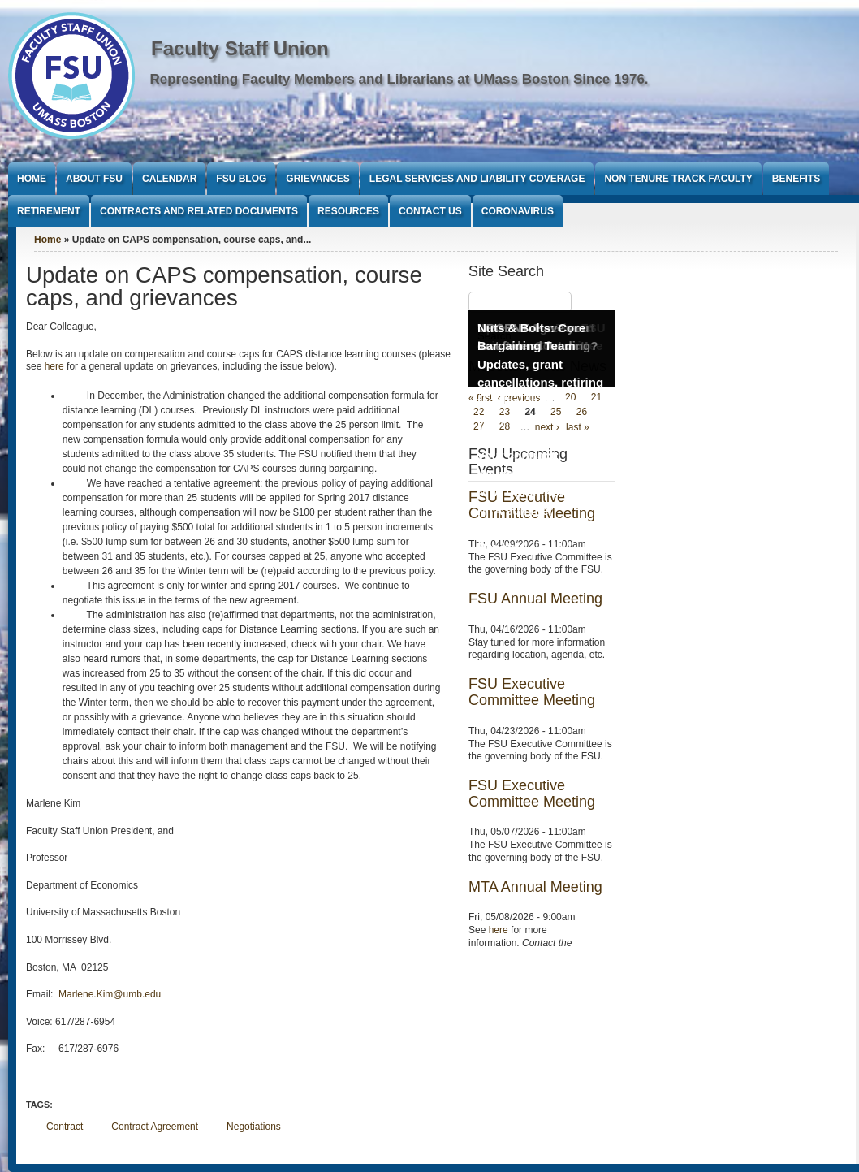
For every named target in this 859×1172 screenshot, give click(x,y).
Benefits (796, 178)
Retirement (48, 211)
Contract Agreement (154, 1126)
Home (31, 178)
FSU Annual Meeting (535, 598)
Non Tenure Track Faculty (678, 178)
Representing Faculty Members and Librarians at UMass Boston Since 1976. (399, 79)
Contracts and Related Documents (199, 211)
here (54, 366)
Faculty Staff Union (240, 48)
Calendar (169, 178)
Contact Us (430, 211)
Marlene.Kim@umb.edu (109, 994)
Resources (348, 211)
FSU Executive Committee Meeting (531, 692)
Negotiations (254, 1126)
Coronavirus (517, 211)
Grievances (317, 178)
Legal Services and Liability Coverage (477, 178)
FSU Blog (241, 178)
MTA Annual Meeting (535, 887)
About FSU (94, 178)
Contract (64, 1126)
